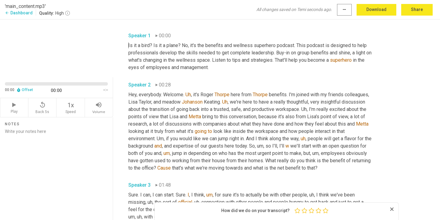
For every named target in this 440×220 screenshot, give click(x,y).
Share (417, 9)
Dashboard (19, 12)
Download (376, 9)
